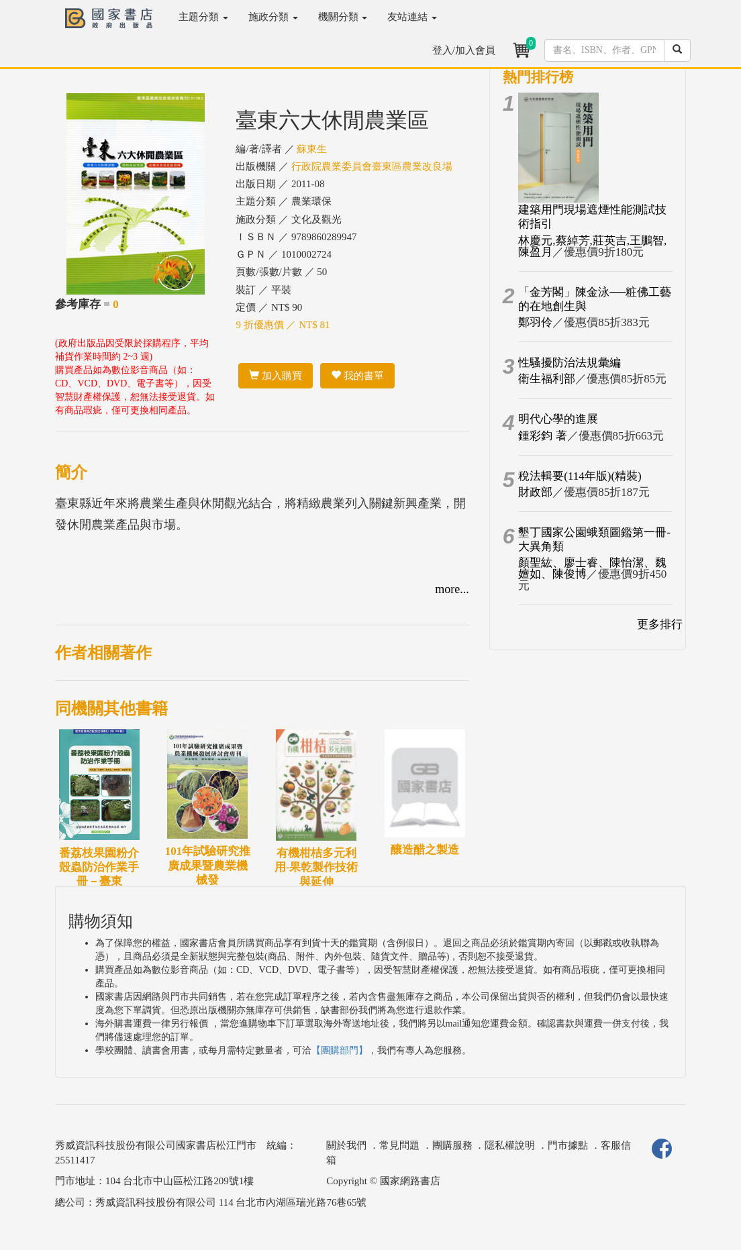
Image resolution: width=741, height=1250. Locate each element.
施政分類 (273, 16)
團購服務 (452, 1145)
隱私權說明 (510, 1145)
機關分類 (343, 16)
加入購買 (275, 375)
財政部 (535, 492)
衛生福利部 (546, 378)
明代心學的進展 (558, 419)
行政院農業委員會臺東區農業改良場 (371, 166)
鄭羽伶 (535, 322)
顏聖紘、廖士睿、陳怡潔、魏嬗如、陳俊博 (592, 568)
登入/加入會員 (463, 50)
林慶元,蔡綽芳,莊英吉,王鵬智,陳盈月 (592, 246)
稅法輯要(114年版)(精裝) (580, 476)
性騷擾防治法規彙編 (569, 362)
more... (451, 589)
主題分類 (203, 16)
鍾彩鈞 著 (542, 435)
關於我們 (346, 1145)
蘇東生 (312, 149)
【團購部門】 (339, 1050)
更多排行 (660, 624)
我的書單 (357, 375)
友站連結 (412, 16)
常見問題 (399, 1145)
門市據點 (568, 1145)
